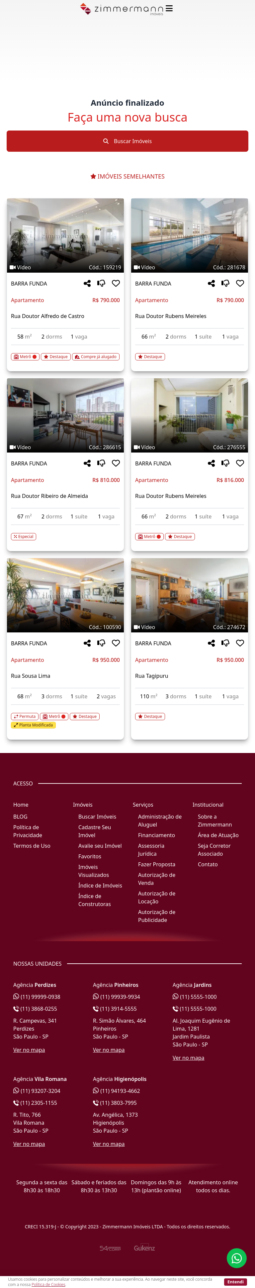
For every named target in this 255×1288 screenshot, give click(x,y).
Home (21, 804)
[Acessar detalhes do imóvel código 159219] (65, 352)
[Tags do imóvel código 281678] (189, 267)
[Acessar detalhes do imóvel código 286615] (65, 532)
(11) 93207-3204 (36, 1091)
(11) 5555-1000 (195, 996)
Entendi (235, 1282)
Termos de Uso (31, 845)
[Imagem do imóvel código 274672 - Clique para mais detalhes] (189, 595)
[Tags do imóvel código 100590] (65, 627)
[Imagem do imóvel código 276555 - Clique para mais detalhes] (189, 415)
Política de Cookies (48, 1284)
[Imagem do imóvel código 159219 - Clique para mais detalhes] (65, 235)
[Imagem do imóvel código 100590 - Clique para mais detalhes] (65, 595)
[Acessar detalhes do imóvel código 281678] (189, 352)
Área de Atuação (218, 835)
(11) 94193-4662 (116, 1091)
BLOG (20, 816)
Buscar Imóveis (127, 141)
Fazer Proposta (156, 864)
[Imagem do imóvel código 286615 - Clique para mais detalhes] (65, 415)
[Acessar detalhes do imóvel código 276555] (189, 532)
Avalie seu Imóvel (100, 845)
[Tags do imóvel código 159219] (65, 267)
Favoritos (89, 856)
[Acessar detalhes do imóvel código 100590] (65, 717)
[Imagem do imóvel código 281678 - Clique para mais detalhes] (189, 235)
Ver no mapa (29, 1049)
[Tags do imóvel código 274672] (189, 627)
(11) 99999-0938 (36, 996)
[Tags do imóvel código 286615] (65, 447)
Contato (208, 864)
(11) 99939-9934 (116, 996)
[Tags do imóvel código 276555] (189, 447)
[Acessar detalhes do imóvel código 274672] (189, 712)
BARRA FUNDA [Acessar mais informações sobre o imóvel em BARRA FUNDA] (29, 283)
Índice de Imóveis (100, 885)
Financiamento (156, 835)
